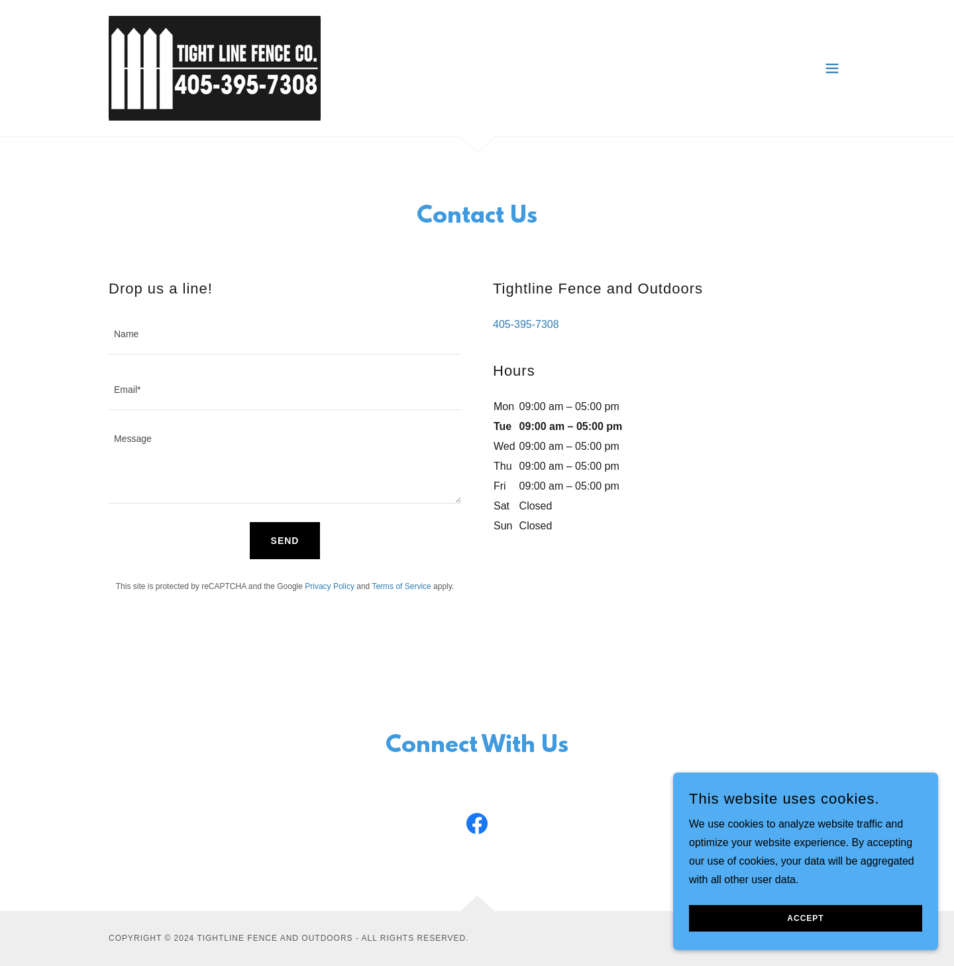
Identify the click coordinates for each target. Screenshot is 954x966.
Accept (805, 927)
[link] (215, 67)
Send (285, 540)
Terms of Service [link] (401, 586)
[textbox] (285, 335)
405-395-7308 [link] (526, 324)
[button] (832, 68)
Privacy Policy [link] (329, 586)
